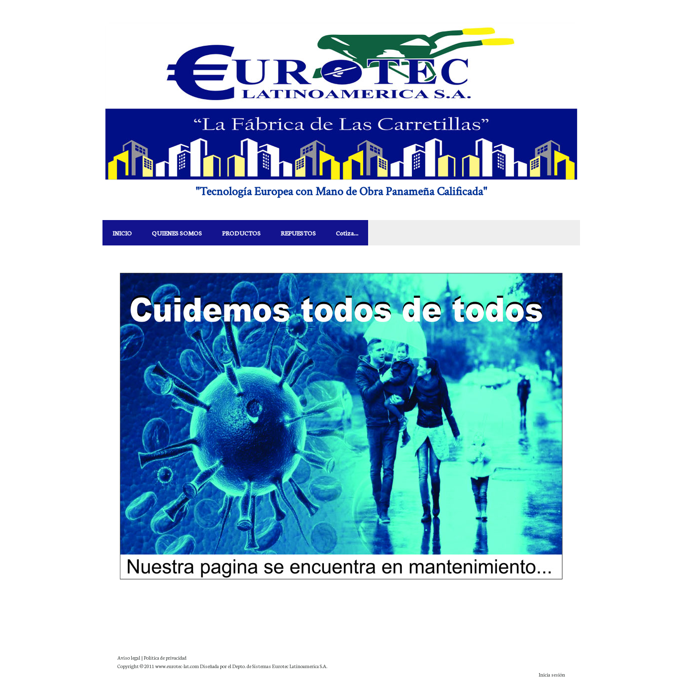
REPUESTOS (298, 233)
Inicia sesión (552, 674)
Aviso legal (128, 657)
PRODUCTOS (241, 233)
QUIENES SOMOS (177, 233)
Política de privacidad (165, 657)
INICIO (122, 233)
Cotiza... (347, 233)
